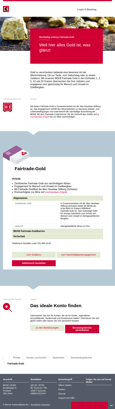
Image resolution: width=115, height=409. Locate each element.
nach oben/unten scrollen (111, 405)
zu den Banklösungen (47, 327)
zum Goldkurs (34, 254)
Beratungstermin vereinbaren (82, 328)
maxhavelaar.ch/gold (56, 192)
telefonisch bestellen (34, 263)
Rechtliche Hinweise (40, 405)
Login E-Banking (89, 9)
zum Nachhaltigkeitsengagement (78, 254)
